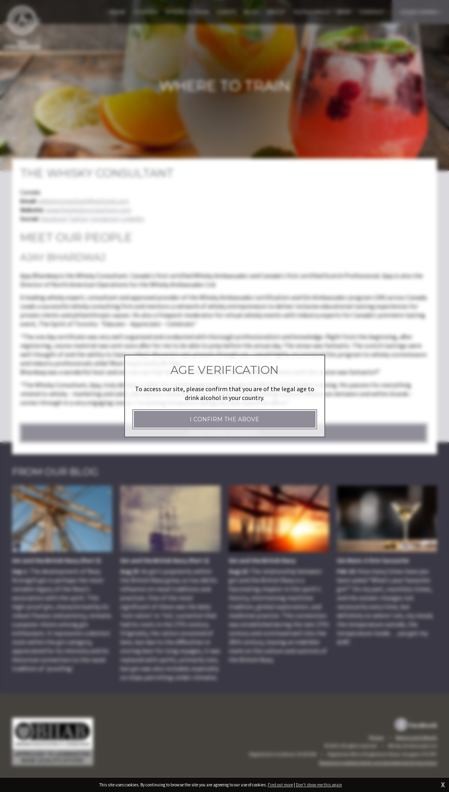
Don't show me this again (319, 785)
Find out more (280, 785)
